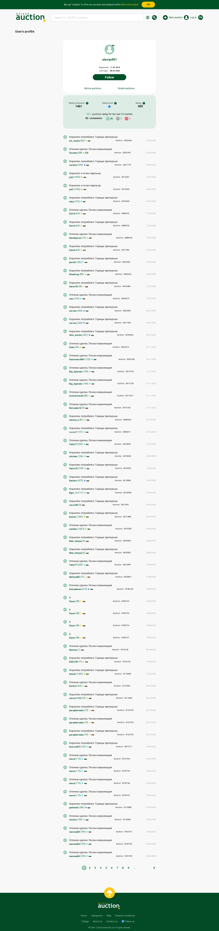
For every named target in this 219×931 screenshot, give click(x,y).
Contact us (112, 921)
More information (129, 4)
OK (148, 4)
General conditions (125, 915)
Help (108, 915)
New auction (175, 17)
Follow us (129, 921)
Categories (97, 915)
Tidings (85, 921)
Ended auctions (126, 88)
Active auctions (92, 88)
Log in (193, 17)
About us (97, 921)
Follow (109, 77)
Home (84, 915)
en (200, 17)
